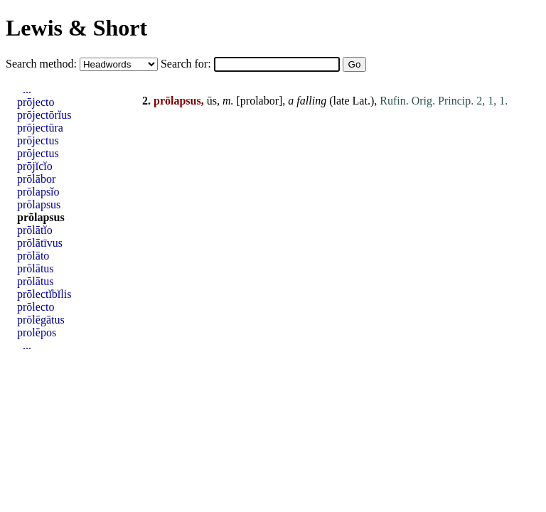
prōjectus (38, 140)
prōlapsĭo (38, 192)
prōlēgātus (41, 320)
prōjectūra (40, 128)
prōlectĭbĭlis (44, 294)
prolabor (259, 101)
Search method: (43, 64)
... (27, 89)
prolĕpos (36, 332)
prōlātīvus (40, 243)
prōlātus (35, 268)
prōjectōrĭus (44, 115)
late (341, 101)
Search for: (187, 64)
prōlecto (35, 307)
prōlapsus (38, 204)
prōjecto (35, 102)
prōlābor (36, 179)
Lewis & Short (76, 28)
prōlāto (33, 256)
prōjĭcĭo (35, 166)
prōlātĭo (35, 230)
